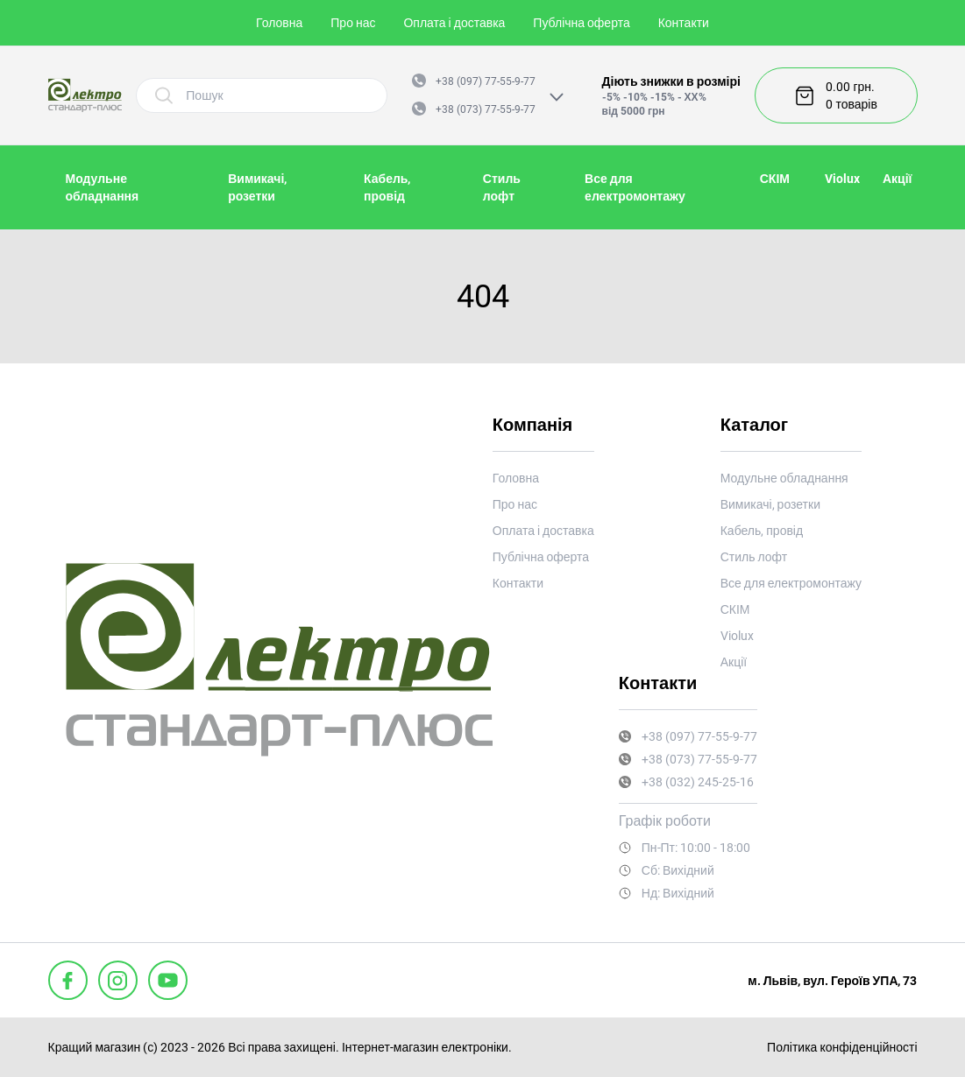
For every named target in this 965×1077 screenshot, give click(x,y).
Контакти (683, 23)
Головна (279, 23)
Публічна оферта (581, 23)
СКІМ (775, 179)
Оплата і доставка (454, 23)
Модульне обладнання (784, 478)
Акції (897, 179)
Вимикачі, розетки (770, 504)
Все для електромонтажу (791, 583)
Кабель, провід (761, 531)
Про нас (352, 23)
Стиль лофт (754, 557)
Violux (842, 179)
